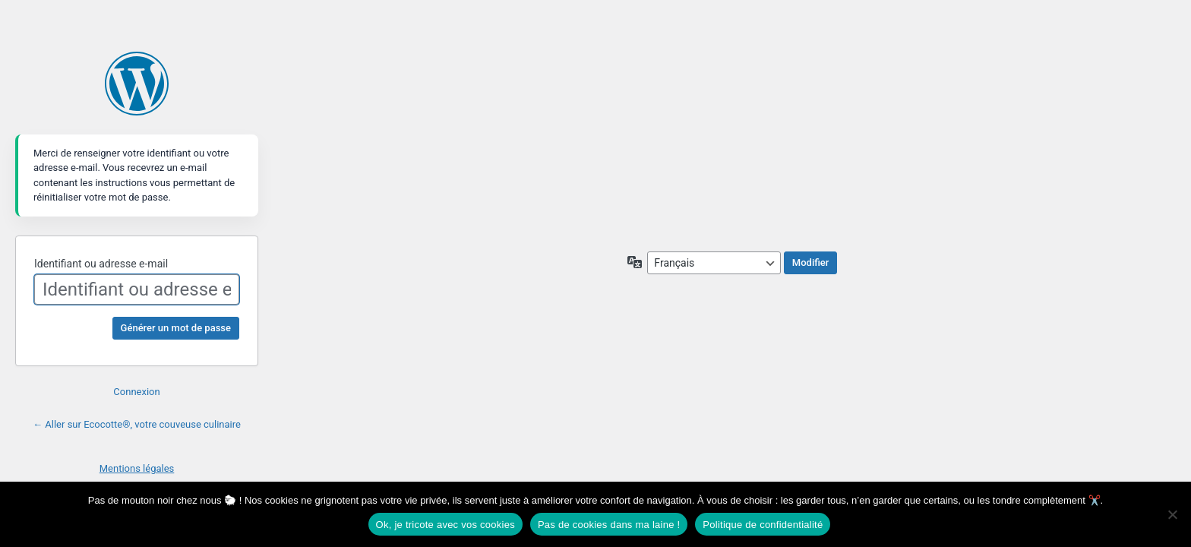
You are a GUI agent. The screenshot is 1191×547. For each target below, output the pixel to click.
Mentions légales (137, 468)
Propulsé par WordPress (136, 83)
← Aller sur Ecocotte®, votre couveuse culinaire (137, 424)
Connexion (136, 391)
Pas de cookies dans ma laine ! (609, 524)
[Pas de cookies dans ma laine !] (1172, 514)
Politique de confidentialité (763, 524)
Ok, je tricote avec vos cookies (445, 524)
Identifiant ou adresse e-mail (101, 264)
